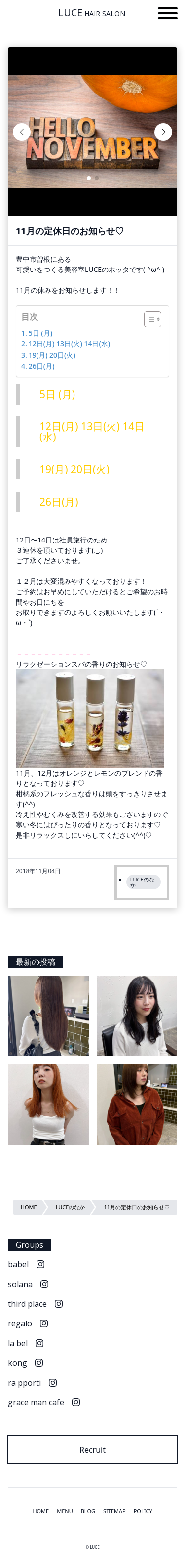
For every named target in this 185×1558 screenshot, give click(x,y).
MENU (65, 1511)
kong (17, 1362)
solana (20, 1284)
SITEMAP (114, 1511)
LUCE (91, 13)
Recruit (92, 1449)
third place (27, 1303)
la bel (18, 1343)
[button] (168, 14)
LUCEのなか (142, 882)
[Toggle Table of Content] (148, 319)
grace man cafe (36, 1402)
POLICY (143, 1511)
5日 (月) (40, 333)
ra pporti (24, 1382)
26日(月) (42, 366)
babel (18, 1264)
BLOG (88, 1511)
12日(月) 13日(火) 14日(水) (70, 343)
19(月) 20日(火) (52, 355)
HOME (41, 1511)
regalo (20, 1323)
